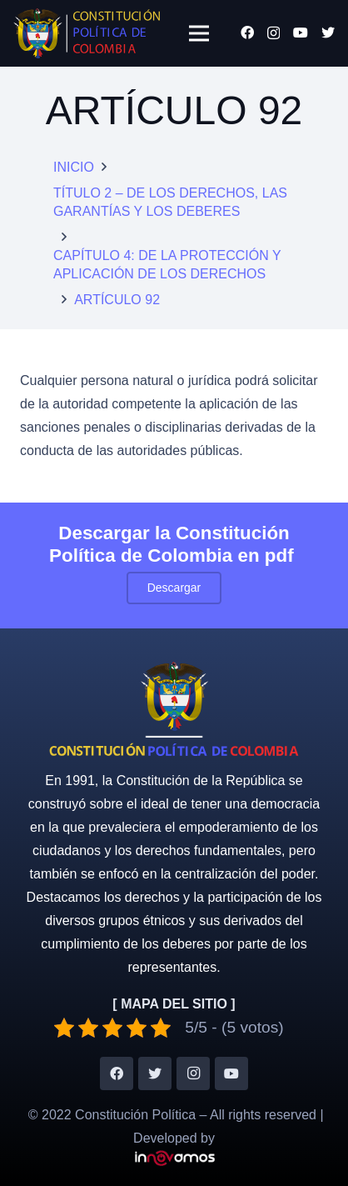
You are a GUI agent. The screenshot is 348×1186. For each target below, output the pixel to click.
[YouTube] (300, 32)
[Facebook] (247, 32)
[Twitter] (328, 32)
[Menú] (199, 33)
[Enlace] (86, 33)
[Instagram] (273, 33)
